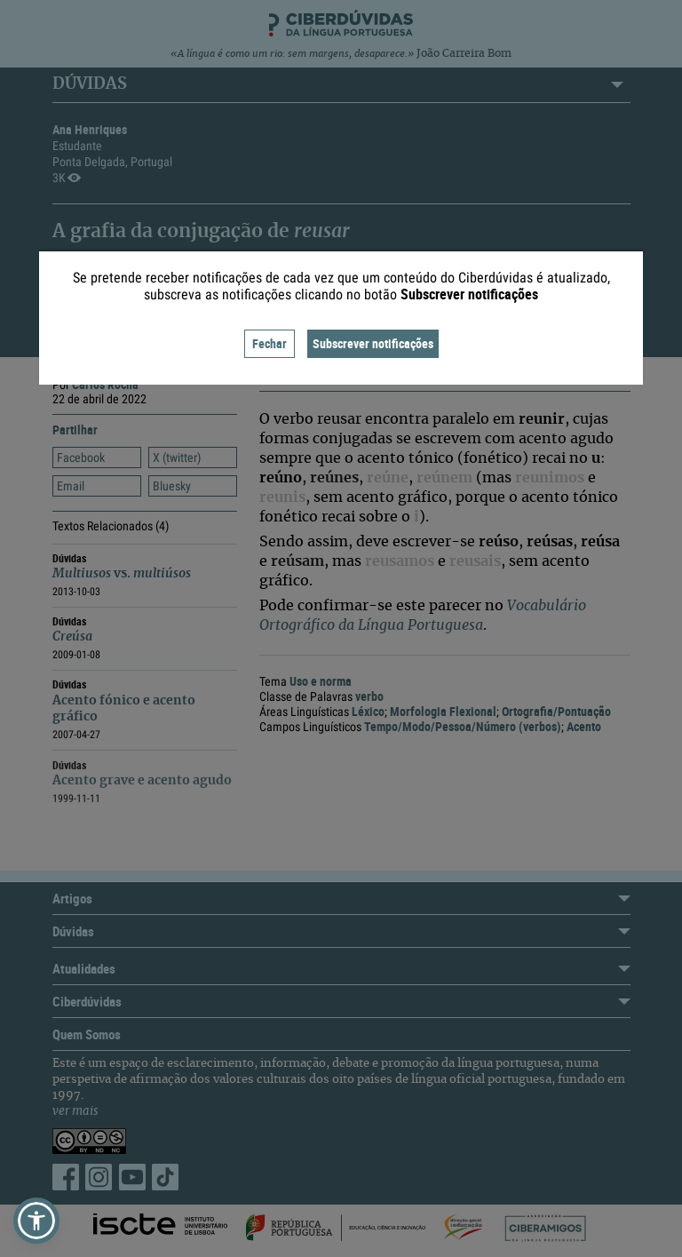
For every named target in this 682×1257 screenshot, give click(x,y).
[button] (36, 1220)
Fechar (269, 343)
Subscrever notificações (373, 343)
